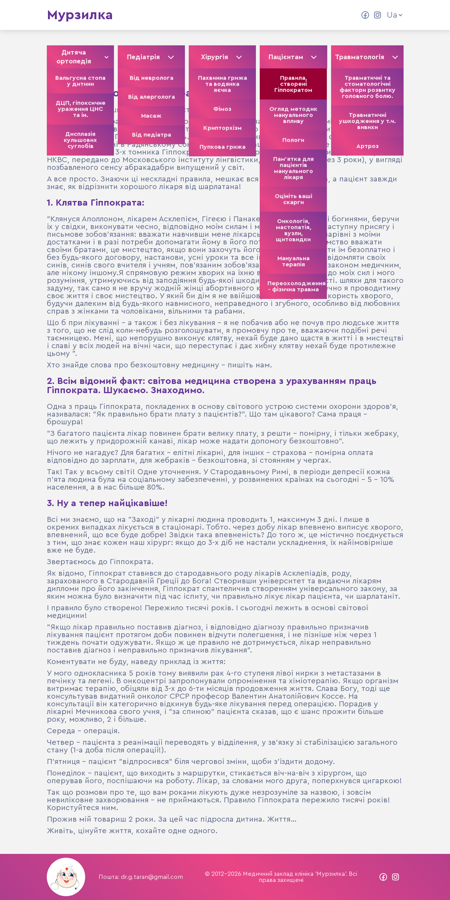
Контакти (261, 15)
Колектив (156, 15)
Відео (225, 15)
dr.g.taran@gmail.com (152, 877)
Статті (193, 15)
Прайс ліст (306, 15)
